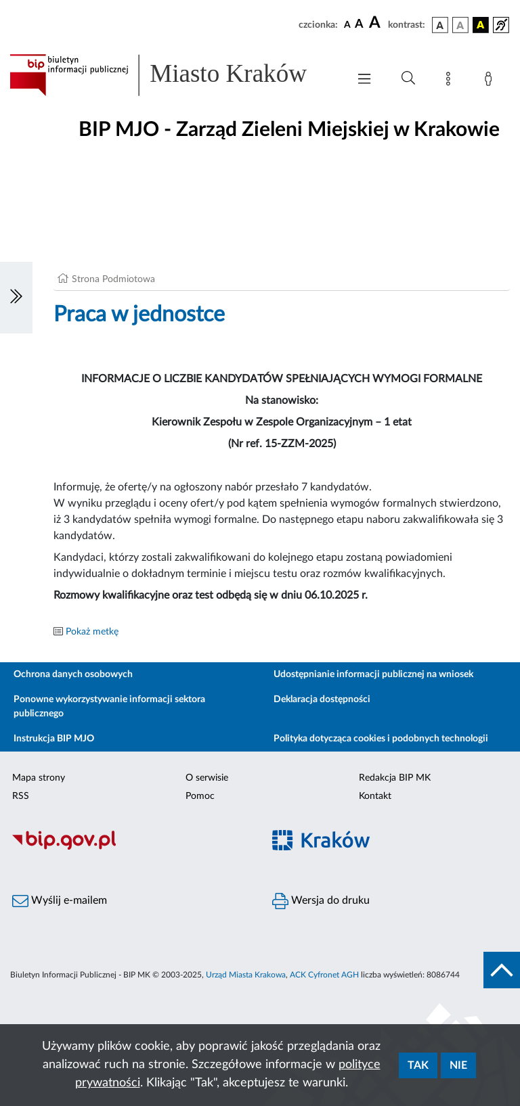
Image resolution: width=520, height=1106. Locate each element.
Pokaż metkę (92, 632)
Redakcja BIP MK (395, 778)
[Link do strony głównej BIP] (172, 75)
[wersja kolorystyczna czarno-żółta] (481, 25)
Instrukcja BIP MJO (54, 738)
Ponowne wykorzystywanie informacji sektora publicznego (109, 706)
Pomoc (200, 796)
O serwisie (207, 778)
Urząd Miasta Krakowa (246, 975)
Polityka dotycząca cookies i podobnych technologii (381, 738)
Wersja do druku (321, 901)
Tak (418, 1065)
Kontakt (375, 796)
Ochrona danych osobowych (73, 674)
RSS (20, 796)
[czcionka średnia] (359, 25)
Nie (458, 1065)
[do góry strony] (501, 970)
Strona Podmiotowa (113, 279)
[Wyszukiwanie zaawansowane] (408, 78)
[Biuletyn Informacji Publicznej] (130, 847)
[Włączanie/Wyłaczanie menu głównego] (364, 80)
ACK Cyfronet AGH (324, 975)
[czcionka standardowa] (347, 24)
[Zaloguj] (491, 81)
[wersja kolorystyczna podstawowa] (440, 25)
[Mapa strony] (451, 81)
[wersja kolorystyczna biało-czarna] (460, 25)
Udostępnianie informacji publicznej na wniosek (373, 674)
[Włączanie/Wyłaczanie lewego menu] (16, 297)
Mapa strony (38, 778)
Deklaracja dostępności (322, 699)
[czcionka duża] (376, 23)
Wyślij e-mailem (59, 901)
